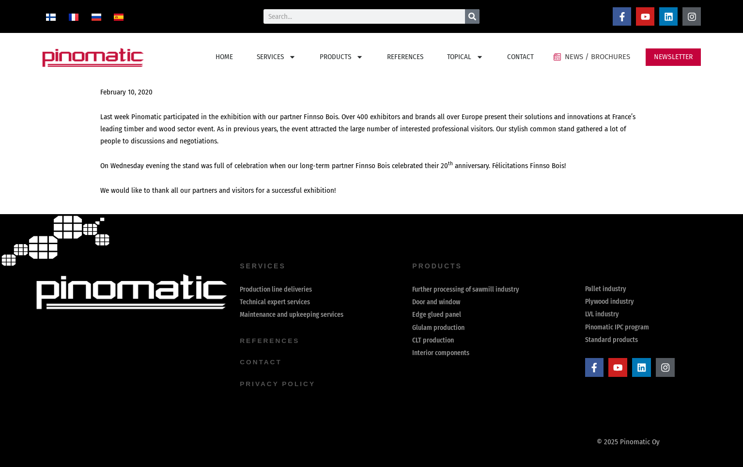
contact (261, 362)
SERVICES (276, 56)
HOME (224, 56)
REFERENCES (405, 56)
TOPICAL (465, 56)
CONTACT (520, 56)
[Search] (472, 16)
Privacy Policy (278, 384)
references (270, 341)
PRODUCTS (341, 56)
